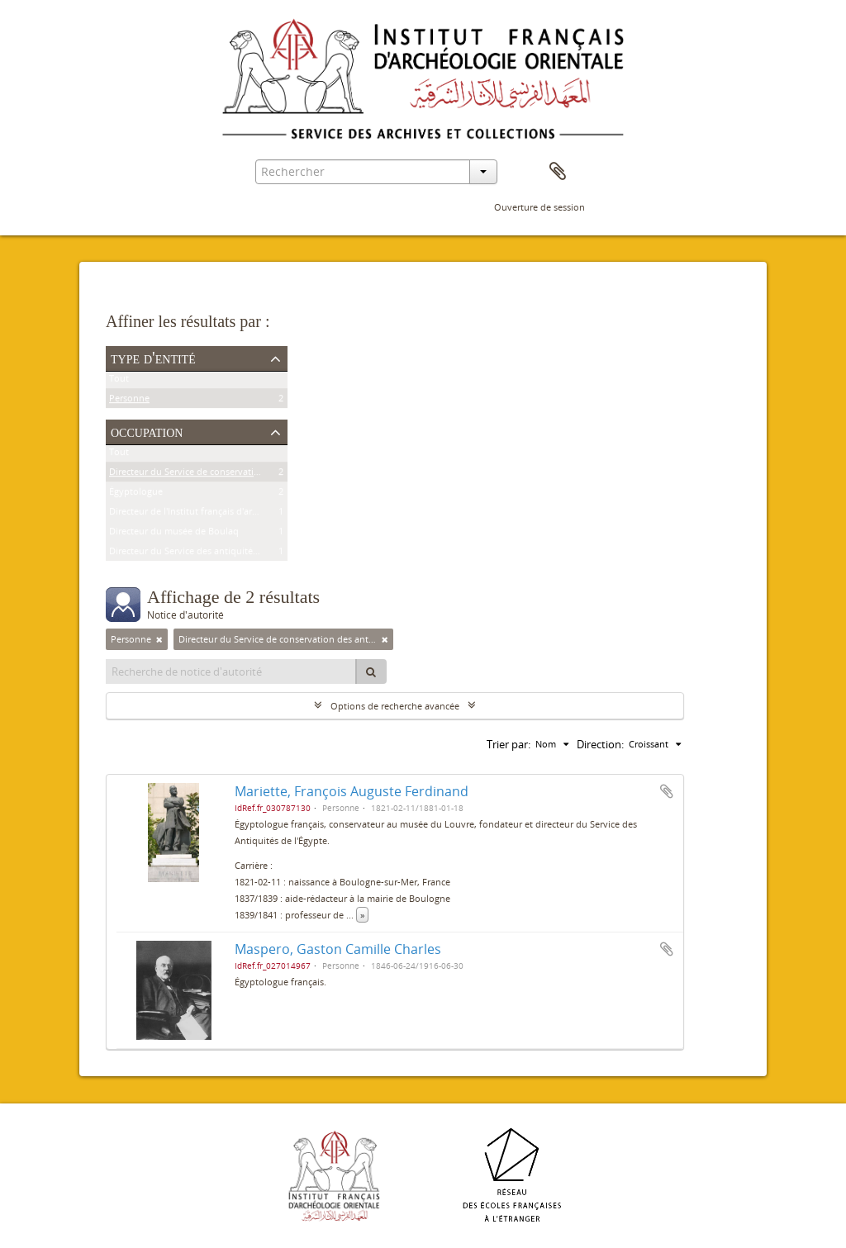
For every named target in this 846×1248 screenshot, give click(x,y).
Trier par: (508, 744)
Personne (129, 401)
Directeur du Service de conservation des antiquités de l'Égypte (243, 474)
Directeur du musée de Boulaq (174, 534)
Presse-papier (557, 171)
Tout (119, 381)
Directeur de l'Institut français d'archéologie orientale (221, 514)
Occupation (147, 431)
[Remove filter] (159, 639)
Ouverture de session (539, 207)
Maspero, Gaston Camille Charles (338, 949)
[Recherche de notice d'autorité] (231, 671)
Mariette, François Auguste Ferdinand (351, 791)
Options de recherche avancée (394, 706)
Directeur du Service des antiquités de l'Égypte (207, 554)
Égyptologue (136, 494)
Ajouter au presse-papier (666, 791)
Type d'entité (153, 358)
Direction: (600, 744)
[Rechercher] (371, 671)
